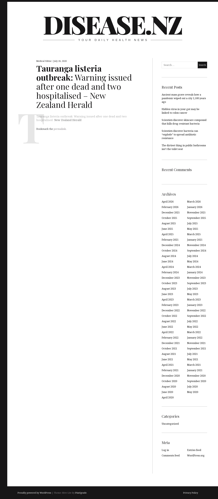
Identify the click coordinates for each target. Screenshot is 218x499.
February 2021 (170, 370)
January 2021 (194, 370)
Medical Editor (44, 61)
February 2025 (170, 239)
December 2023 (171, 277)
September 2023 (196, 283)
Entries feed (194, 450)
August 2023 (169, 288)
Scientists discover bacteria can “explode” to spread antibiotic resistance (180, 134)
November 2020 (196, 375)
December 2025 (171, 212)
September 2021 (196, 348)
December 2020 (171, 375)
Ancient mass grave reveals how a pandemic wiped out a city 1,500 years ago (184, 98)
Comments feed (171, 455)
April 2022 (168, 332)
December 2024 (171, 245)
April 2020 (168, 397)
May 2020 (192, 392)
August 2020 (169, 386)
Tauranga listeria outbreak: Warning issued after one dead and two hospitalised (81, 118)
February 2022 (170, 337)
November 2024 (196, 245)
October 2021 (169, 348)
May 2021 (192, 359)
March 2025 (194, 234)
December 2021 (171, 343)
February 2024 (170, 272)
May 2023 (192, 294)
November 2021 (196, 343)
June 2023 (167, 294)
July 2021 (192, 354)
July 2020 (192, 386)
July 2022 (192, 321)
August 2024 (169, 256)
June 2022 (167, 326)
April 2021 (168, 364)
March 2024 (194, 267)
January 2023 (194, 305)
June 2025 (167, 228)
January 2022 (194, 337)
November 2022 (196, 310)
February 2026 (170, 207)
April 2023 (168, 299)
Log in (165, 450)
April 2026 (168, 201)
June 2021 (167, 359)
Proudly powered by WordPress (34, 492)
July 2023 (192, 288)
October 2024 (169, 250)
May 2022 (192, 326)
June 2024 (167, 261)
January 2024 (194, 272)
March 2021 (194, 364)
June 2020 (167, 392)
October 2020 (169, 381)
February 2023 (170, 305)
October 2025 (169, 218)
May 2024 (192, 261)
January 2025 (194, 239)
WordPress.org (196, 455)
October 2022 (169, 316)
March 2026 (194, 201)
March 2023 (194, 299)
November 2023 (196, 277)
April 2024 (168, 267)
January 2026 (194, 207)
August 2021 (169, 354)
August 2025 (169, 223)
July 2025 (192, 223)
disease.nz (112, 24)
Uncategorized (170, 423)
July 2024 (192, 256)
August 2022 (169, 321)
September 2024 (196, 250)
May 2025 (192, 228)
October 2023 (169, 283)
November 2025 (196, 212)
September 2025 (196, 218)
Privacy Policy (190, 492)
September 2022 (196, 316)
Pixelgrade (81, 492)
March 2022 (194, 332)
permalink (60, 129)
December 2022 (171, 310)
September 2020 (196, 381)
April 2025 (168, 234)
